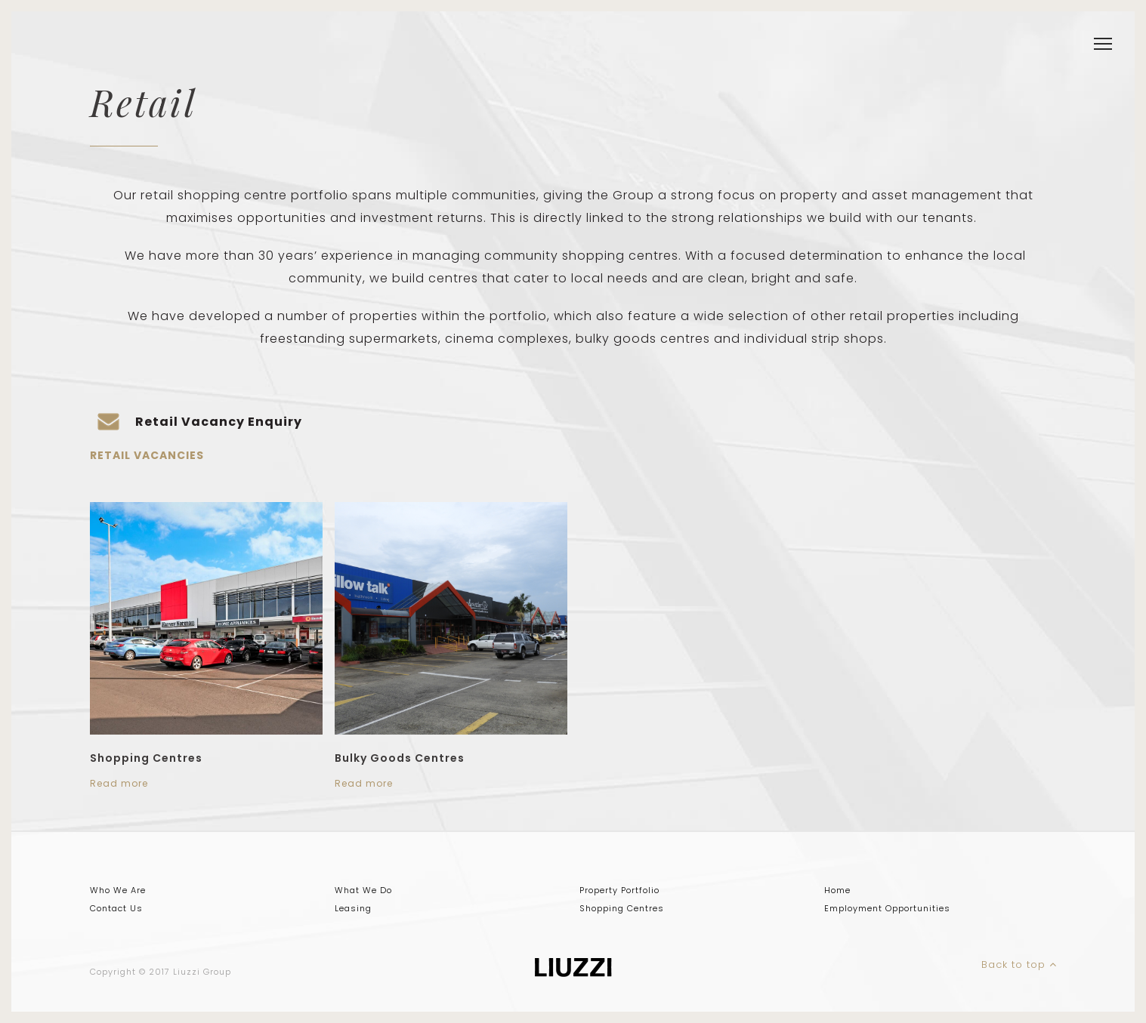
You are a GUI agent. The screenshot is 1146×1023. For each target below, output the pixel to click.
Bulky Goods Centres (400, 758)
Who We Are (118, 890)
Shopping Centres (146, 758)
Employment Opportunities (887, 908)
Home (837, 890)
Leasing (353, 908)
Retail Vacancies (147, 455)
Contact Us (116, 908)
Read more (119, 783)
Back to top (1019, 964)
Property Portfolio (619, 890)
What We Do (363, 890)
